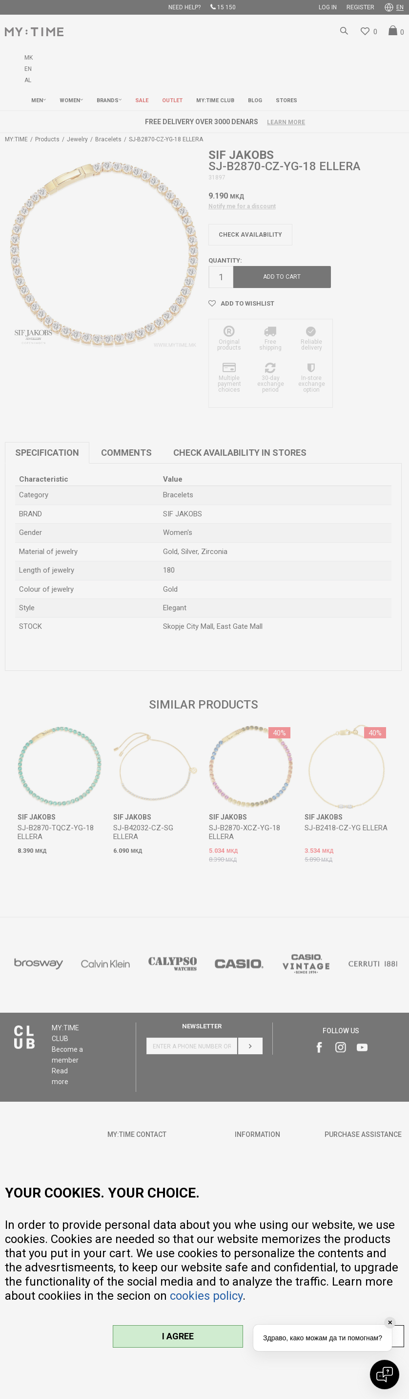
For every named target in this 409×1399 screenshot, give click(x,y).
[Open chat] (384, 1374)
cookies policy (206, 1296)
